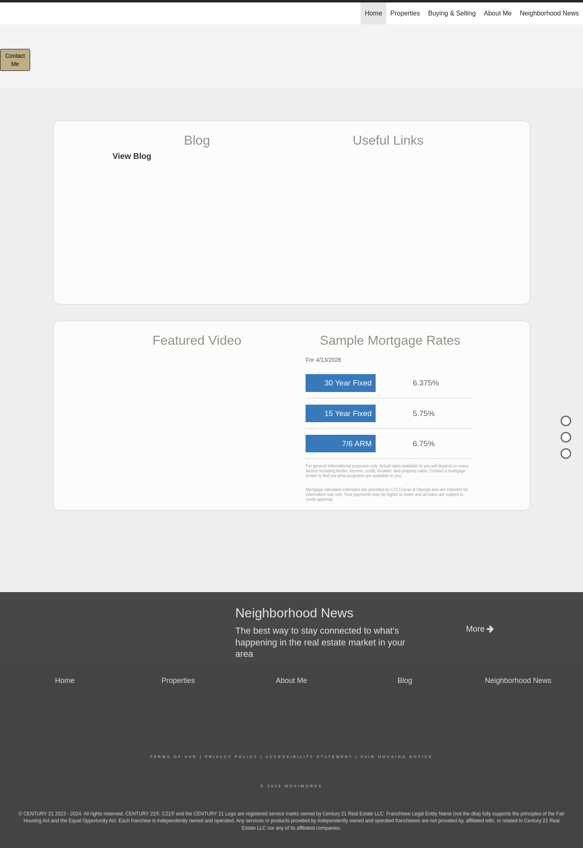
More (480, 628)
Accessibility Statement (309, 757)
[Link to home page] (10, 13)
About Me (498, 13)
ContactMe (15, 60)
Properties (405, 13)
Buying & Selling (452, 13)
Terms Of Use (173, 757)
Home (373, 13)
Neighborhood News (549, 13)
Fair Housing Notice (397, 757)
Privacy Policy (231, 757)
